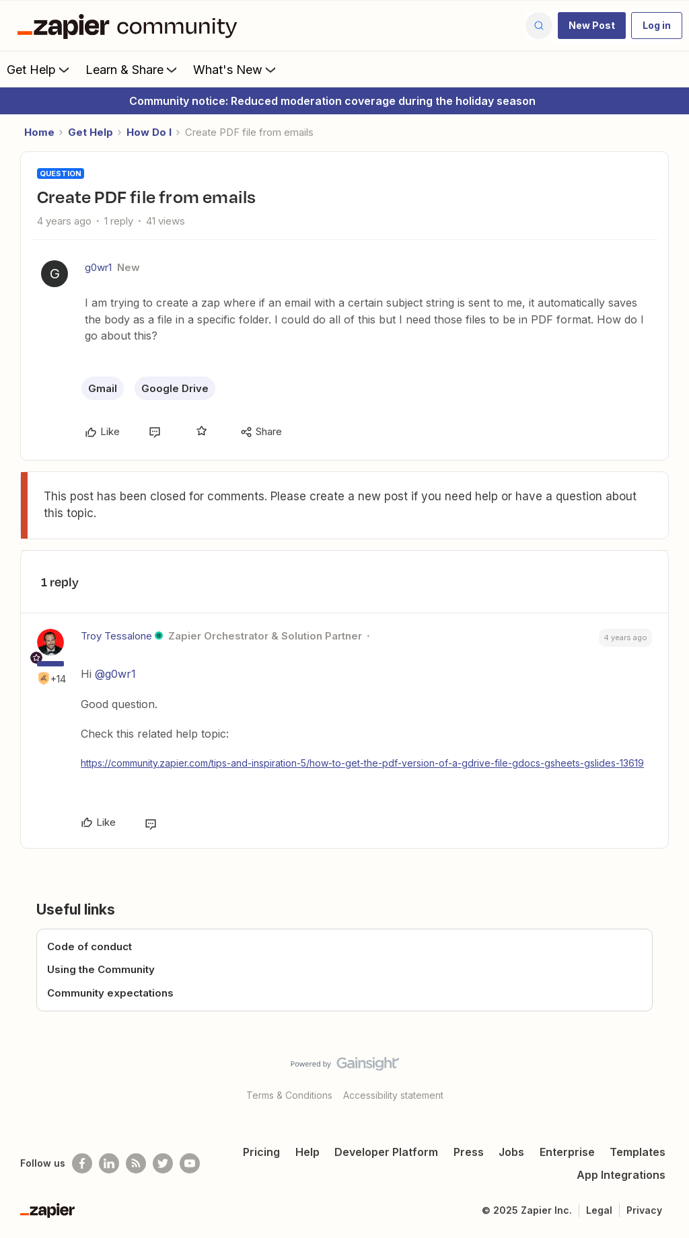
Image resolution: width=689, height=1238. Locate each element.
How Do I (149, 132)
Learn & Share (132, 69)
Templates (637, 1152)
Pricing (261, 1152)
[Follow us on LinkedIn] (109, 1163)
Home (39, 132)
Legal (599, 1210)
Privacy (644, 1210)
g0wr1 (98, 267)
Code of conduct (89, 946)
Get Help (39, 69)
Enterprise (567, 1152)
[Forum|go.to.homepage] (130, 25)
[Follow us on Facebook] (82, 1163)
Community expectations (110, 992)
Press (469, 1152)
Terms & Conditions (289, 1095)
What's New (236, 69)
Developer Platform (386, 1152)
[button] (592, 25)
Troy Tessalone (116, 635)
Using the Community (101, 969)
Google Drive (175, 388)
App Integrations (621, 1175)
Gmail (102, 388)
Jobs (511, 1152)
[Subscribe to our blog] (136, 1163)
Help (307, 1152)
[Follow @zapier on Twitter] (163, 1163)
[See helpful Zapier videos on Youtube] (190, 1163)
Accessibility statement (393, 1095)
